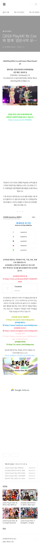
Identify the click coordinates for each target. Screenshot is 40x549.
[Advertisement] (20, 390)
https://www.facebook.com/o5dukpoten (21, 325)
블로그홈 (6, 12)
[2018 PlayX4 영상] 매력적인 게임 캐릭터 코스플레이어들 (15, 469)
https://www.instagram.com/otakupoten (21, 331)
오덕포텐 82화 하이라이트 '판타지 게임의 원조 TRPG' (15, 471)
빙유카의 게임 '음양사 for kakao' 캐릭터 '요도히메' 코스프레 (15, 479)
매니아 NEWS (34, 12)
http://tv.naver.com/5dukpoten (21, 344)
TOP (35, 539)
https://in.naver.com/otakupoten (21, 320)
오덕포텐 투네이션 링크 (9, 539)
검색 (31, 4)
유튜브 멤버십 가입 (8, 542)
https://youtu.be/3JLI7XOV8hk (20, 120)
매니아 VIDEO (19, 12)
